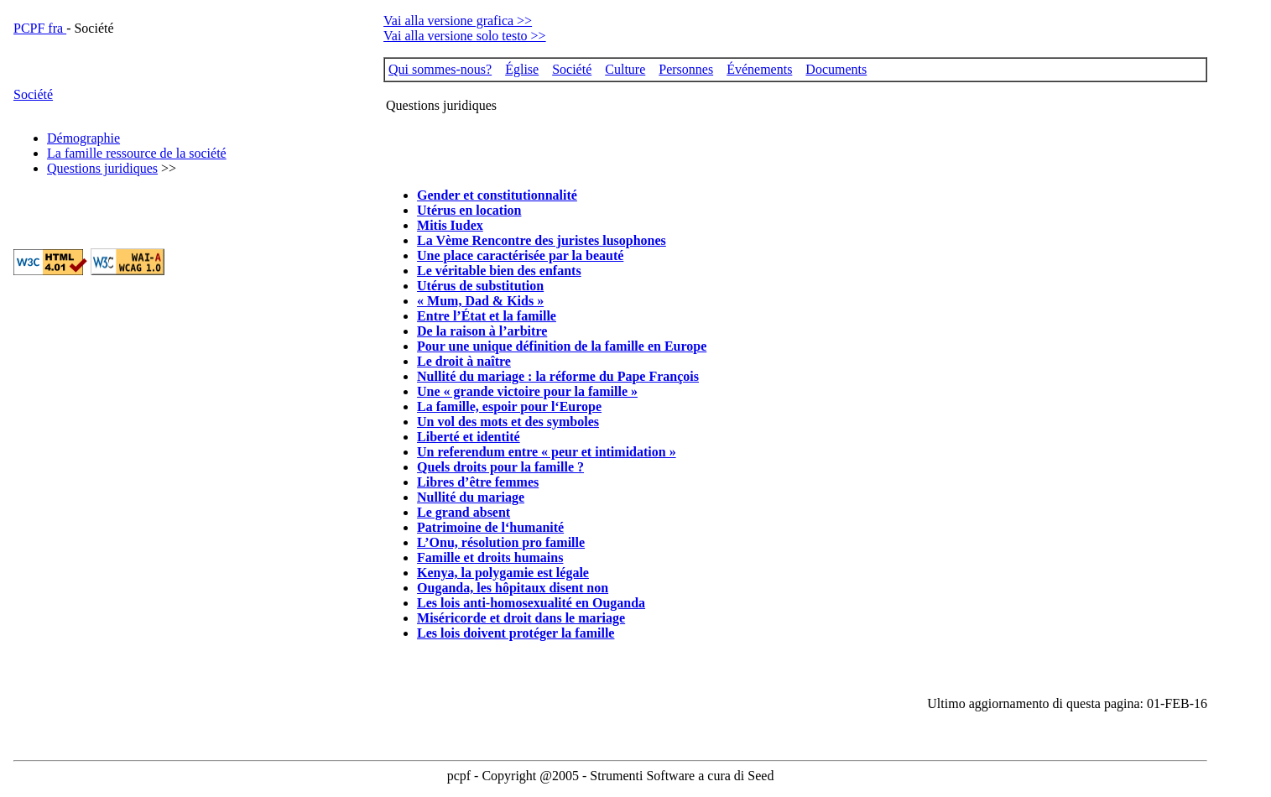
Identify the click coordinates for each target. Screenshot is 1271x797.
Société (33, 94)
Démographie (83, 138)
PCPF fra (39, 28)
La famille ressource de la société (137, 153)
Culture (625, 69)
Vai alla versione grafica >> (457, 20)
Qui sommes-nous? (440, 69)
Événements (759, 69)
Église (522, 69)
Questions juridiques (102, 168)
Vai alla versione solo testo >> (464, 36)
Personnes (686, 69)
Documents (836, 69)
